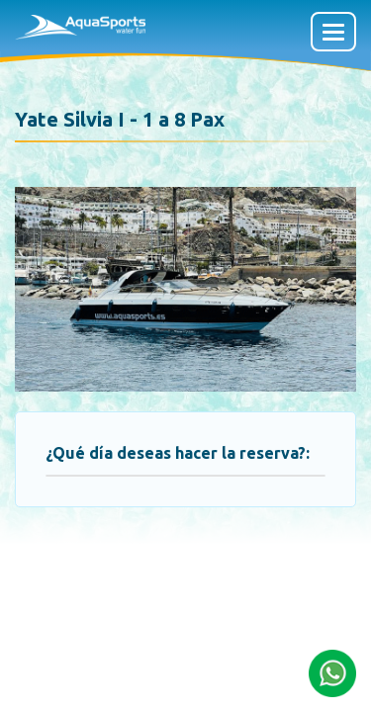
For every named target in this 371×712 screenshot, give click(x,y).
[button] (332, 671)
